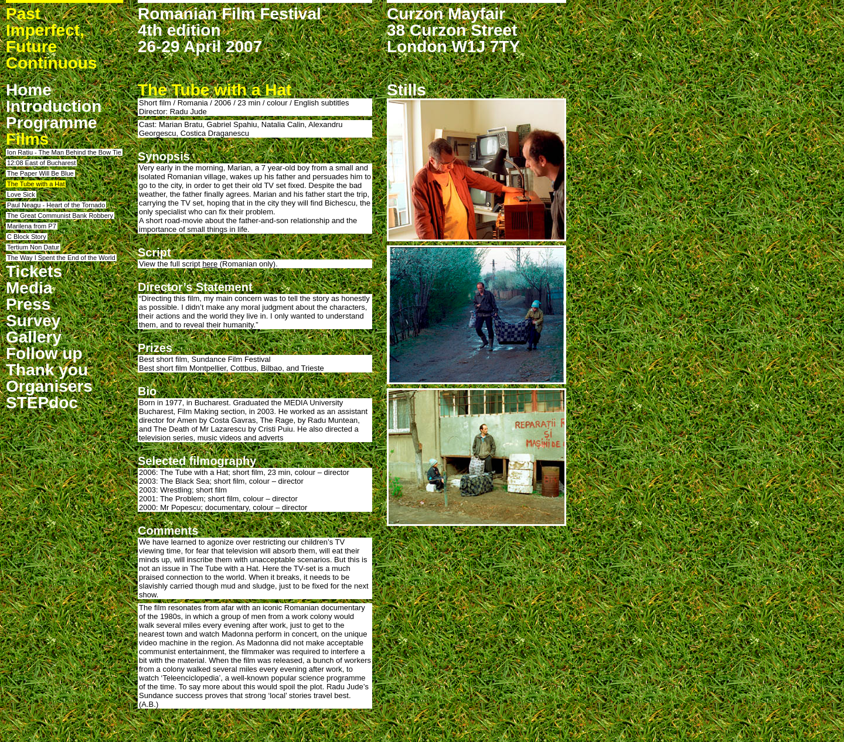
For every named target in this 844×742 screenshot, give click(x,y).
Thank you (47, 370)
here (209, 263)
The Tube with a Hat (35, 183)
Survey (33, 321)
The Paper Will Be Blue (40, 173)
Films (27, 139)
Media (29, 288)
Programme (51, 123)
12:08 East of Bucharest (41, 162)
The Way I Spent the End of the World (61, 257)
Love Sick (21, 194)
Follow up (44, 353)
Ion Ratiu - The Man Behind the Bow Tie (64, 152)
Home (29, 90)
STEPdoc (42, 403)
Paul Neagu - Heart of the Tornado (56, 204)
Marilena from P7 (31, 226)
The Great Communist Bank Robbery (60, 215)
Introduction (53, 106)
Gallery (34, 337)
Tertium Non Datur (33, 247)
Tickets (34, 271)
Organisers (49, 386)
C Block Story (26, 236)
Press (28, 304)
